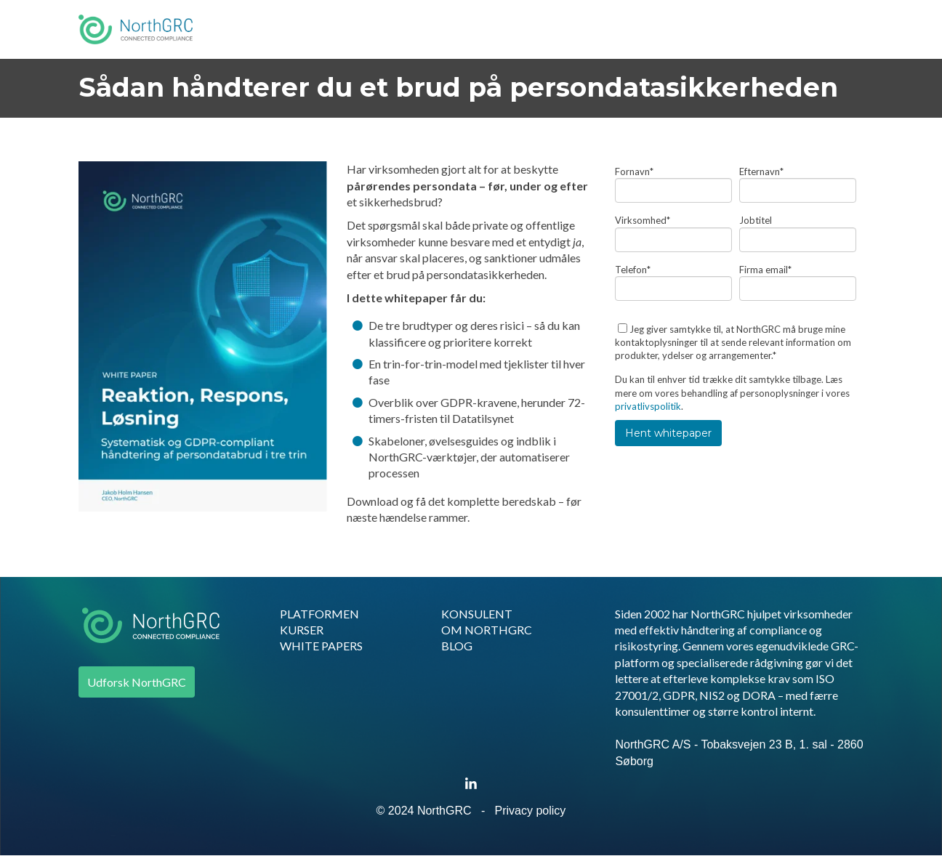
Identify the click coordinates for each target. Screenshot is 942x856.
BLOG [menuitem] (456, 646)
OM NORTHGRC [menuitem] (486, 630)
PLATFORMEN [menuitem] (319, 614)
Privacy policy (530, 810)
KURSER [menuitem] (301, 630)
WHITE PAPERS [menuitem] (321, 646)
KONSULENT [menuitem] (476, 614)
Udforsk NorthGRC (136, 682)
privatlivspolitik (648, 406)
